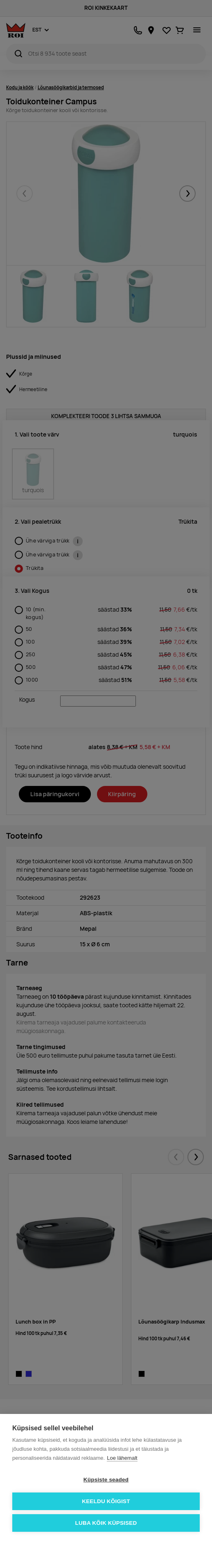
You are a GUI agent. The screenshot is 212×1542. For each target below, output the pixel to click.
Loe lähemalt (122, 1458)
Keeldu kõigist (106, 1501)
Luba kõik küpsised (106, 1523)
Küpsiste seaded (106, 1480)
